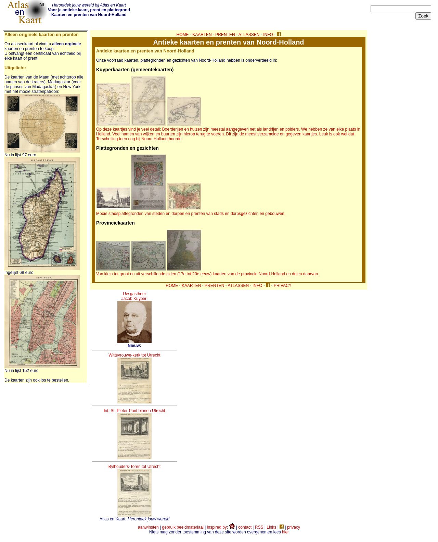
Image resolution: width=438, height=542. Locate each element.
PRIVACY (283, 285)
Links (271, 527)
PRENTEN (225, 34)
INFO (268, 34)
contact (245, 527)
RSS (259, 527)
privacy (293, 527)
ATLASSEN (249, 34)
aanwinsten (148, 527)
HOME (183, 34)
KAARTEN (201, 34)
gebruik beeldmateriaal (183, 527)
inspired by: (221, 527)
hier (285, 532)
